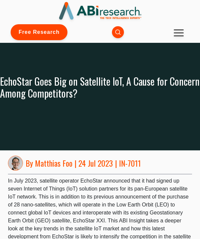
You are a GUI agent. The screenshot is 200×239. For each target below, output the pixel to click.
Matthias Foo (53, 163)
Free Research (39, 32)
